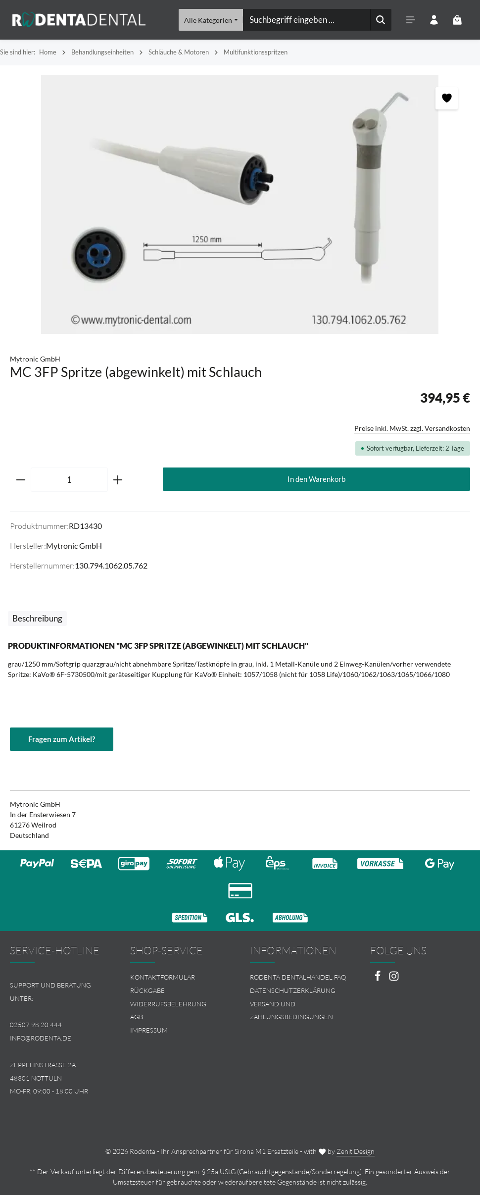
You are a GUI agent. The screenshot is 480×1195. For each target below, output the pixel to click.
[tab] (37, 618)
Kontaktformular (162, 977)
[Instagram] (393, 979)
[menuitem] (180, 977)
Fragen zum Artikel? (63, 738)
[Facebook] (378, 979)
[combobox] (306, 20)
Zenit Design (355, 1151)
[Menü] (410, 20)
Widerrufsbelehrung (168, 1004)
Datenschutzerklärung (293, 990)
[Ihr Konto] (433, 20)
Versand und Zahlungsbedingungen (291, 1010)
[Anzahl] (69, 480)
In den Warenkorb (316, 478)
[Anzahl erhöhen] (118, 480)
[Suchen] (380, 20)
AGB (136, 1017)
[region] (240, 204)
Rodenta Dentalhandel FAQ (298, 977)
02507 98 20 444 (36, 1025)
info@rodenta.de (40, 1038)
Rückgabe (147, 990)
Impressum (149, 1030)
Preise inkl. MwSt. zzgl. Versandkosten (412, 428)
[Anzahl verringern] (20, 480)
